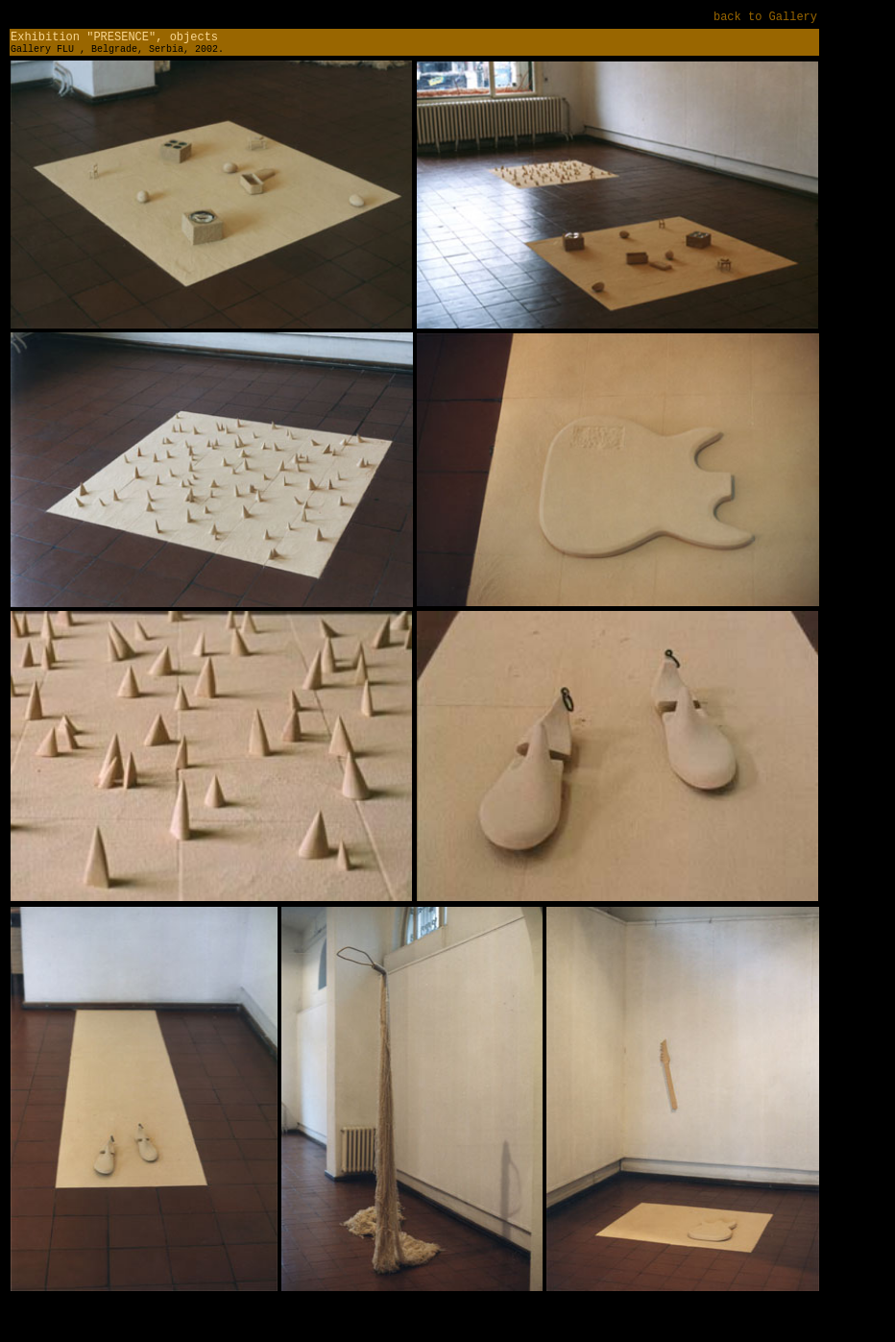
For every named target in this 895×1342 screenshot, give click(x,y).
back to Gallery (765, 17)
